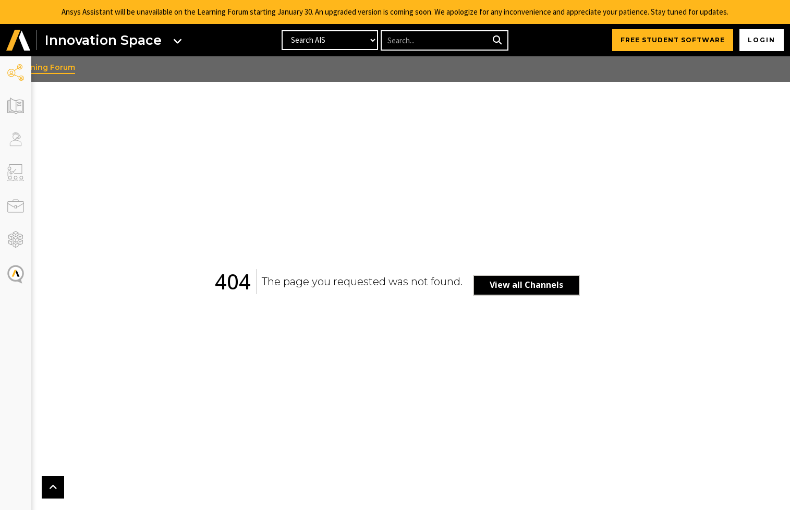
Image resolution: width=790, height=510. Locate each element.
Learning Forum (70, 67)
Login (761, 40)
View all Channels (540, 284)
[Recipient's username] (435, 40)
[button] (18, 40)
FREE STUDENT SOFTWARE (673, 40)
